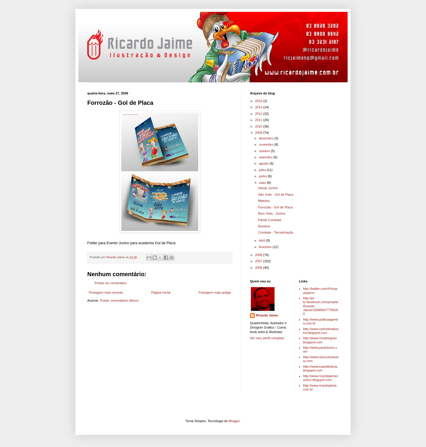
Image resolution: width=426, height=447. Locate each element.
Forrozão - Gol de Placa (275, 207)
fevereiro (265, 247)
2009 (259, 132)
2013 (259, 107)
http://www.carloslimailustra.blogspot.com (320, 331)
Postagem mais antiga (215, 292)
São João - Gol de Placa (275, 194)
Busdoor (264, 226)
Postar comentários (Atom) (119, 300)
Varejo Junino (267, 188)
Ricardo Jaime (267, 315)
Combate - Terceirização (275, 232)
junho (263, 176)
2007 (259, 261)
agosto (264, 163)
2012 (259, 113)
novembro (266, 144)
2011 (259, 120)
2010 (259, 126)
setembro (266, 157)
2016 (259, 101)
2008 (259, 255)
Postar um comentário (111, 283)
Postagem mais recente (106, 292)
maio (263, 182)
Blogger (234, 421)
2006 (259, 267)
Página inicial (160, 292)
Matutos (264, 200)
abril (262, 240)
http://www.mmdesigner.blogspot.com (320, 340)
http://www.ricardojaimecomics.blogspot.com (320, 378)
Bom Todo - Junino (271, 213)
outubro (265, 151)
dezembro (266, 138)
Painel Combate (269, 220)
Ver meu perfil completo (267, 338)
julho (263, 170)
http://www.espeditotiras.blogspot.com (320, 368)
